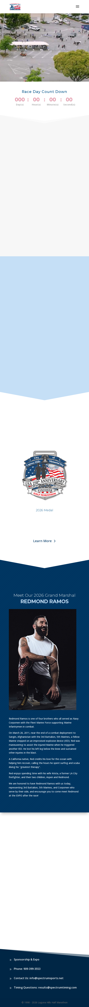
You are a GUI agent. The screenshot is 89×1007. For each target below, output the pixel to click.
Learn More (42, 541)
